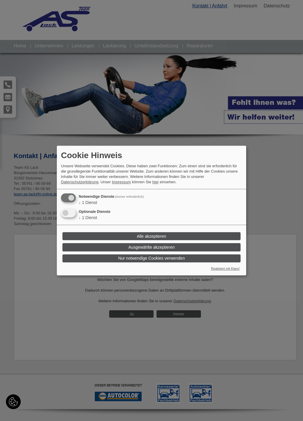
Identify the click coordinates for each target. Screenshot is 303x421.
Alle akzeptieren (151, 236)
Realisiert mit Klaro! (225, 268)
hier (155, 182)
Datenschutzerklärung (79, 182)
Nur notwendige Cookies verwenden (151, 258)
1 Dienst (88, 202)
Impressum (121, 182)
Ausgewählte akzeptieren (151, 247)
